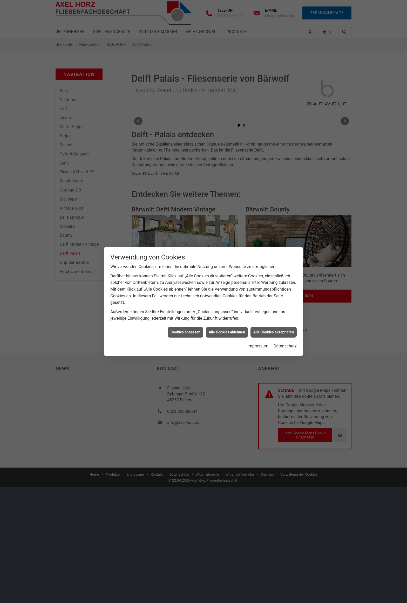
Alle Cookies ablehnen (227, 332)
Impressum (257, 346)
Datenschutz (285, 346)
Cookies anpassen (185, 332)
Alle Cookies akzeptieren (273, 332)
